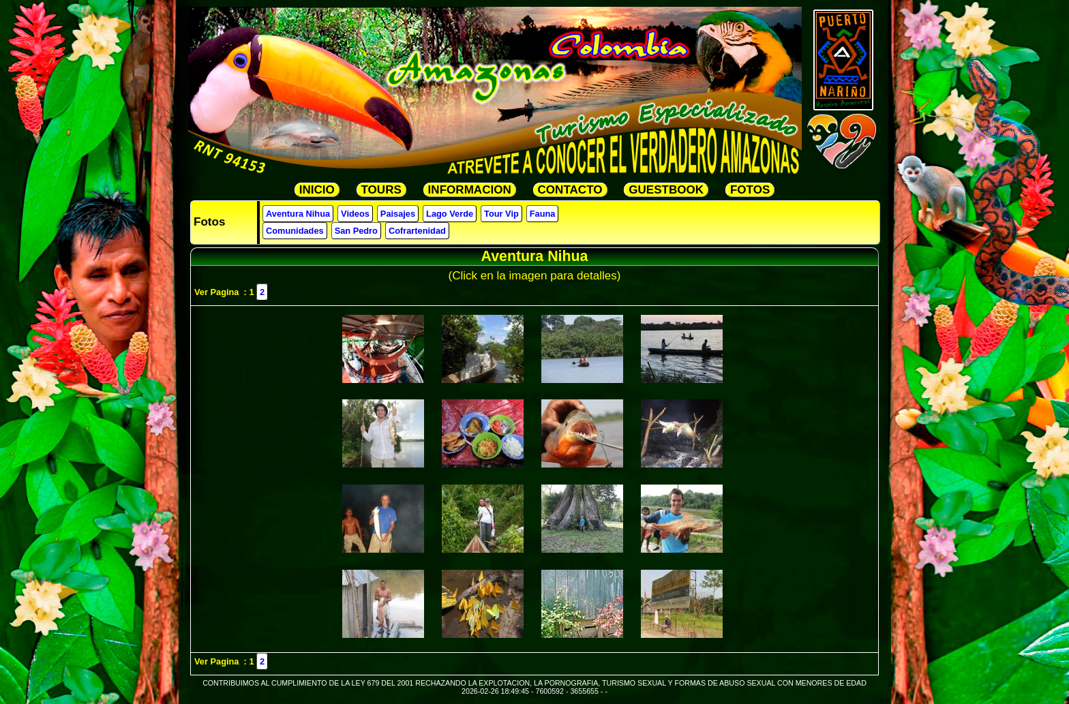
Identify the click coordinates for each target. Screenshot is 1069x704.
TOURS (381, 189)
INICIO (317, 189)
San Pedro (356, 231)
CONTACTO (570, 189)
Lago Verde (449, 214)
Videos (355, 214)
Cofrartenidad (417, 231)
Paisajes (397, 214)
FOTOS (750, 189)
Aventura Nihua (298, 214)
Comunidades (295, 231)
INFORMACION (469, 189)
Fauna (543, 214)
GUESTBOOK (666, 189)
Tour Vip (501, 214)
